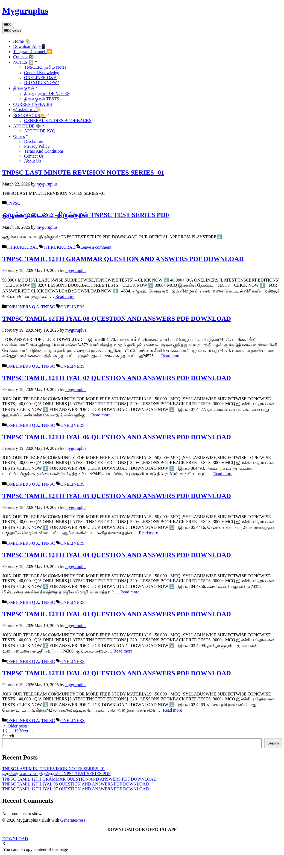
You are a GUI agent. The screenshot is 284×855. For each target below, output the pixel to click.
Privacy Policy (37, 146)
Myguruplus (25, 11)
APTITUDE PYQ (39, 131)
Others (21, 136)
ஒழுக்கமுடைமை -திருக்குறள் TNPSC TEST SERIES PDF (85, 214)
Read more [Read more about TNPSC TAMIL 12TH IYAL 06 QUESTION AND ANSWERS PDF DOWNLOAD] (222, 473)
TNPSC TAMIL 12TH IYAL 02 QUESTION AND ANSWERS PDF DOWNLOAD (116, 673)
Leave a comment (96, 247)
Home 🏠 (21, 41)
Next (27, 731)
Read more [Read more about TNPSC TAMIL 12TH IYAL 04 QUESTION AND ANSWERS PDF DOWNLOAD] (129, 592)
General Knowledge (41, 72)
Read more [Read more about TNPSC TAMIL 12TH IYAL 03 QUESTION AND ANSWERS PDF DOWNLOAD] (123, 651)
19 (16, 731)
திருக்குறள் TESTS (41, 99)
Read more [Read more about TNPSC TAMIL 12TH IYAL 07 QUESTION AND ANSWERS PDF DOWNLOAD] (100, 415)
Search (8, 736)
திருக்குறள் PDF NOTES (46, 93)
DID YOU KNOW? (41, 82)
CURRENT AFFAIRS (32, 104)
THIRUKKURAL (22, 247)
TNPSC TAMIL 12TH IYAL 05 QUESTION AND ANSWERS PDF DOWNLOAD (116, 495)
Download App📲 (29, 46)
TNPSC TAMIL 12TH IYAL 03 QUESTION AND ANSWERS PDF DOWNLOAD (116, 614)
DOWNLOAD (15, 838)
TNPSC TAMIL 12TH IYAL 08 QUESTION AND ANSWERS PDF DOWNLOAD (116, 318)
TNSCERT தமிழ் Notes (45, 67)
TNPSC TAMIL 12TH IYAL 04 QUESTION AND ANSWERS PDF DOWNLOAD (116, 554)
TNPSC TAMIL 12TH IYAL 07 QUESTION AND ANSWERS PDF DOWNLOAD (116, 377)
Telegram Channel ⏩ (32, 51)
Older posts (18, 726)
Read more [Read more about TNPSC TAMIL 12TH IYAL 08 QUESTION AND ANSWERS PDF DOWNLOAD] (170, 355)
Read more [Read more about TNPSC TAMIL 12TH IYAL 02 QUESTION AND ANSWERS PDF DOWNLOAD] (172, 710)
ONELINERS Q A (23, 307)
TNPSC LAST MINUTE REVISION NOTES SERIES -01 (83, 172)
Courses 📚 (23, 56)
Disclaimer (33, 141)
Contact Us (34, 156)
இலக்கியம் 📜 (27, 109)
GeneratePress (72, 820)
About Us (32, 161)
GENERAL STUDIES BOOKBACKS (58, 120)
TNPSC (13, 203)
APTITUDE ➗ (29, 126)
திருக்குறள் (26, 88)
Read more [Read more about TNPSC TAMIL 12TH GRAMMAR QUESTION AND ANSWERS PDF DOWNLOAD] (64, 296)
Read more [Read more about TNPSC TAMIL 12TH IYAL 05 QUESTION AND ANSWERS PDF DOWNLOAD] (148, 533)
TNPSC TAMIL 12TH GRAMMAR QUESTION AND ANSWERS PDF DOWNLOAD (123, 258)
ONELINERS (72, 307)
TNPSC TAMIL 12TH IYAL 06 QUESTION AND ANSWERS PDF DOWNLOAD (116, 436)
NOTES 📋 (25, 62)
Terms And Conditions (44, 151)
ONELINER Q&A (40, 77)
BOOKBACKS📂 (31, 115)
